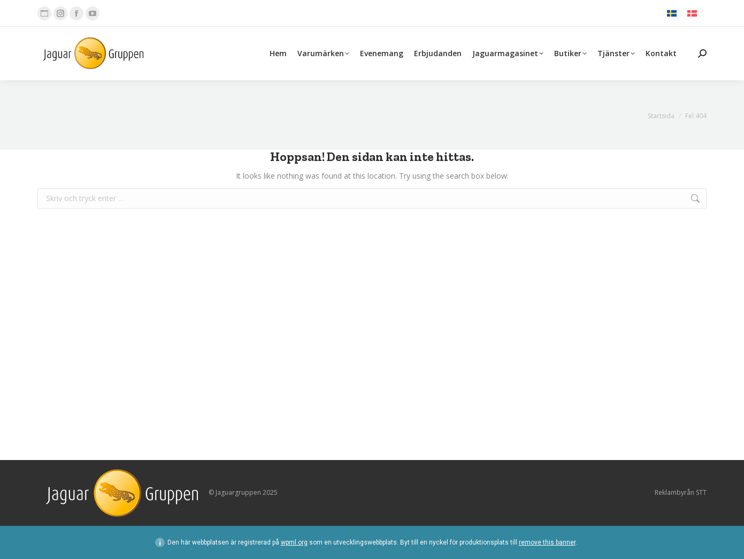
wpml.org (294, 542)
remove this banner (547, 542)
